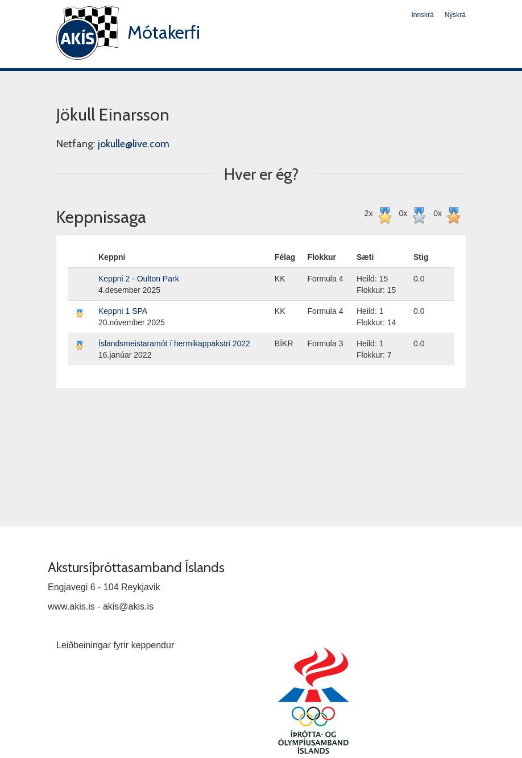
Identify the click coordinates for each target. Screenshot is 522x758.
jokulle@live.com (133, 144)
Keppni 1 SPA (122, 311)
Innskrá (422, 15)
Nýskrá (455, 15)
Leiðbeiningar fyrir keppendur (115, 645)
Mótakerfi (163, 32)
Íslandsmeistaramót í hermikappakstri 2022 (174, 343)
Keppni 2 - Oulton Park (138, 278)
